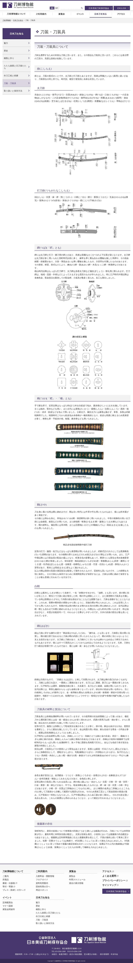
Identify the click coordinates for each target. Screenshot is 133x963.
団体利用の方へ (43, 886)
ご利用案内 (41, 14)
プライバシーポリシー (113, 880)
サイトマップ (109, 885)
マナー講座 (8, 906)
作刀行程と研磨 (43, 916)
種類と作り (9, 58)
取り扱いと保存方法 (13, 91)
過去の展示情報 (76, 883)
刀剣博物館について (16, 14)
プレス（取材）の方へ (13, 890)
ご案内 (6, 876)
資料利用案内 (42, 883)
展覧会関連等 (9, 909)
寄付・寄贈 (8, 886)
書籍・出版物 (9, 883)
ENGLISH (121, 8)
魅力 (6, 43)
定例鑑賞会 (8, 902)
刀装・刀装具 (10, 83)
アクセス (121, 14)
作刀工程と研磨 (11, 76)
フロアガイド (42, 879)
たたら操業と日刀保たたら (15, 67)
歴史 (6, 51)
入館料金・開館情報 (45, 876)
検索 (81, 7)
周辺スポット (42, 890)
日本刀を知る (100, 14)
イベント (80, 14)
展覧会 (61, 14)
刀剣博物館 (7, 20)
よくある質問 (109, 876)
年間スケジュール (77, 879)
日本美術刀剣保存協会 (99, 8)
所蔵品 (6, 879)
